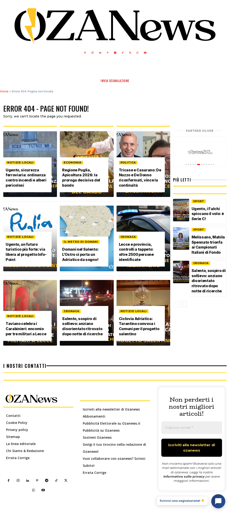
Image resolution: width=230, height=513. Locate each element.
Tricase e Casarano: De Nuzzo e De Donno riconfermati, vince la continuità (140, 178)
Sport (198, 201)
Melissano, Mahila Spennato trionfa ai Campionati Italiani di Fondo (208, 243)
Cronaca (71, 312)
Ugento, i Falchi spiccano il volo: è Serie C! (208, 213)
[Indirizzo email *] (191, 427)
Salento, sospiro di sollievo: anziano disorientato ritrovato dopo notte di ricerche (82, 326)
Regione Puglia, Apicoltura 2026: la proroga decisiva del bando (81, 178)
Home (4, 91)
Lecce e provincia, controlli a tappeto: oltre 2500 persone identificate (136, 252)
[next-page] (183, 306)
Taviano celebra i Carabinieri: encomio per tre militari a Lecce (26, 329)
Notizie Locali (20, 163)
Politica (128, 163)
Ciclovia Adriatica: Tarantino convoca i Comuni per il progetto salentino (139, 326)
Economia (72, 163)
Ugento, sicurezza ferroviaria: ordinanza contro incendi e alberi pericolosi (26, 178)
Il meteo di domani (81, 242)
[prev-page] (176, 306)
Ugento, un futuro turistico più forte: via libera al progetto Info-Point (26, 252)
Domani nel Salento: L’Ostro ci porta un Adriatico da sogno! (80, 255)
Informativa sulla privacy (184, 476)
